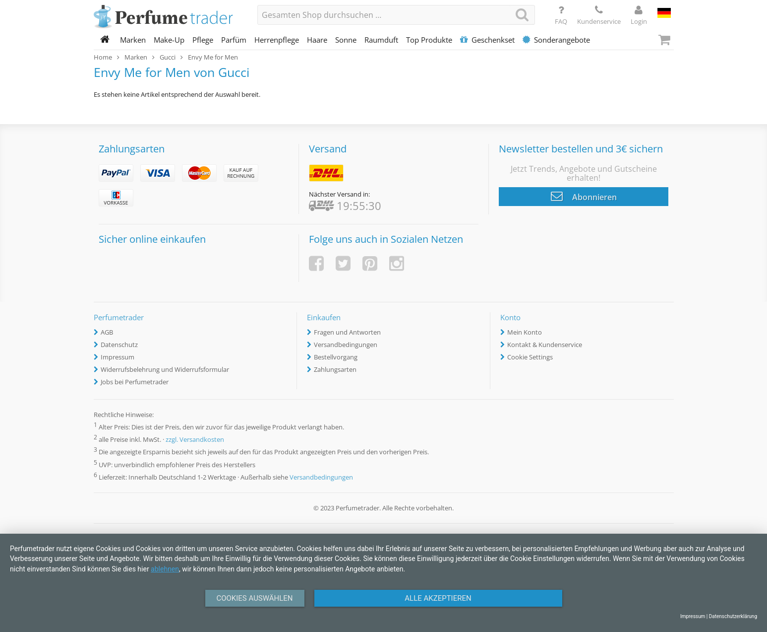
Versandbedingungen (345, 344)
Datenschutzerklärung (733, 616)
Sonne (345, 40)
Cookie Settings (530, 356)
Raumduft (381, 40)
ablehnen (165, 569)
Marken (133, 40)
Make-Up (169, 40)
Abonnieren (584, 196)
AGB (107, 332)
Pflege (202, 40)
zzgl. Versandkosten (195, 439)
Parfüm (233, 40)
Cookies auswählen (254, 598)
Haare (317, 40)
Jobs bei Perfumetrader (135, 381)
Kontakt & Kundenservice (544, 344)
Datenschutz (119, 344)
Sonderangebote (556, 40)
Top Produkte (429, 40)
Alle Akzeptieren (438, 598)
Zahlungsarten (335, 369)
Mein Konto (524, 332)
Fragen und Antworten (347, 332)
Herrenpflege (276, 40)
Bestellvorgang (335, 356)
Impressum (117, 356)
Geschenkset (487, 40)
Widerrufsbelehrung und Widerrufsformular (165, 369)
